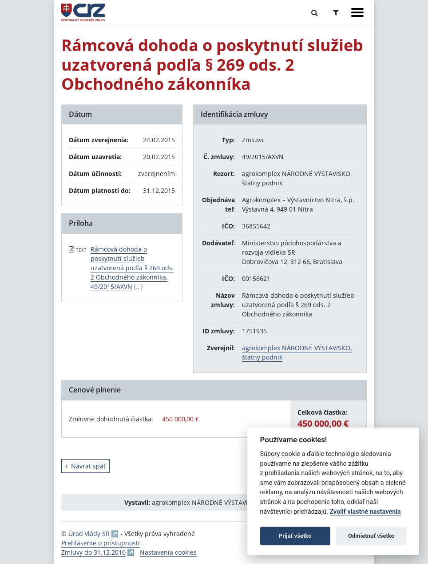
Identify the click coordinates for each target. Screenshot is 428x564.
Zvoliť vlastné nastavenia (365, 512)
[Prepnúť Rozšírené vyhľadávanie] (336, 12)
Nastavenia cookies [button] (168, 552)
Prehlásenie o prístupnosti (100, 543)
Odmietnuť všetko (371, 535)
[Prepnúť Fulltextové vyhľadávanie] (314, 12)
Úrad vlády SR (89, 533)
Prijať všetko (295, 535)
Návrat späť (85, 466)
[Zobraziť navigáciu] (357, 12)
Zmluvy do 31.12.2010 (93, 552)
